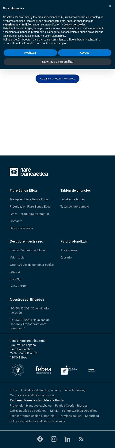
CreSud (15, 272)
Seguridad (92, 416)
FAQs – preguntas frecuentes (29, 214)
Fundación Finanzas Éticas (27, 250)
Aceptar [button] (85, 52)
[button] (110, 6)
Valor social (17, 257)
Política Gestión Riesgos (71, 405)
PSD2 (13, 390)
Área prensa (68, 250)
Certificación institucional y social (32, 395)
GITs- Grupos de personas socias (32, 264)
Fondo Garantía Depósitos (79, 410)
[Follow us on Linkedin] (67, 439)
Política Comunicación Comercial (32, 416)
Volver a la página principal (57, 78)
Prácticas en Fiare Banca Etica (30, 206)
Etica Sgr (16, 279)
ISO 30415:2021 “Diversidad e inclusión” (29, 310)
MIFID (54, 410)
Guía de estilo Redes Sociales (41, 390)
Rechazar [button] (30, 52)
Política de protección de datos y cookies (37, 421)
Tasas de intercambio (74, 206)
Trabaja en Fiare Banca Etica (29, 199)
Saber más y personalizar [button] (57, 61)
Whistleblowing (75, 390)
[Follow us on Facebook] (40, 439)
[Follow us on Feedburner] (81, 439)
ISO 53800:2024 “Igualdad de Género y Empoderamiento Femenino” (30, 324)
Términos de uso (70, 416)
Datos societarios (21, 228)
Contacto (16, 221)
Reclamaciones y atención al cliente (37, 400)
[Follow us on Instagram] (53, 439)
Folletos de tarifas (72, 199)
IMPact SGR (18, 286)
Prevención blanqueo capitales (30, 405)
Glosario (66, 257)
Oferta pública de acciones (28, 410)
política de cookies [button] (75, 24)
